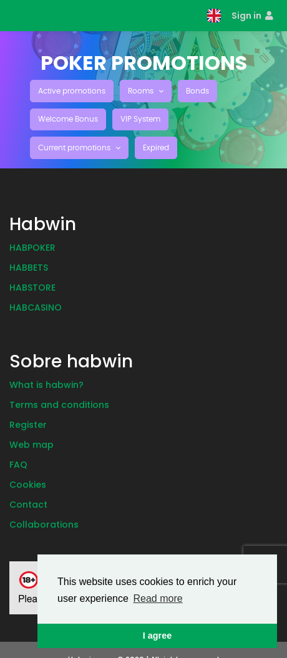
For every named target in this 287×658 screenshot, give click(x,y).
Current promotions (75, 148)
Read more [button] (157, 598)
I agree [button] (157, 636)
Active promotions (71, 91)
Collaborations (44, 524)
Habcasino (35, 307)
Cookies (27, 484)
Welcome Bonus (68, 119)
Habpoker (32, 247)
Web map (31, 444)
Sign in (252, 15)
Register (28, 425)
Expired (156, 148)
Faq (18, 464)
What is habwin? (46, 385)
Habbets (28, 267)
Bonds (197, 91)
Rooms (141, 91)
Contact (28, 504)
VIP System (140, 119)
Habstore (32, 287)
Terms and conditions (59, 405)
